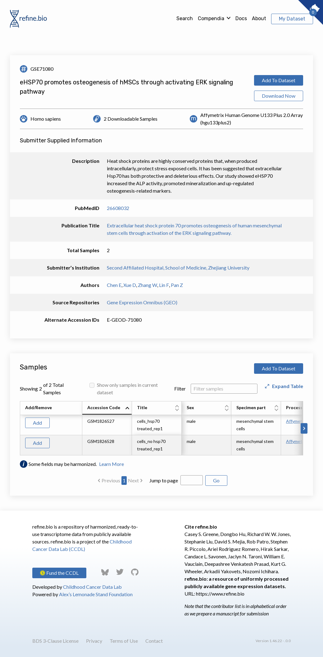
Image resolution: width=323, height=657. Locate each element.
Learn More (111, 464)
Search (184, 18)
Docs (241, 18)
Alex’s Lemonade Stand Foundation (96, 594)
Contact (154, 641)
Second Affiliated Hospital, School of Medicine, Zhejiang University (178, 267)
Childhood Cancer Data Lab (92, 587)
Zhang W (147, 285)
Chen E (114, 285)
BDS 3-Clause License (55, 641)
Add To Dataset (278, 80)
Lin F (164, 285)
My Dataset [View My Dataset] (292, 19)
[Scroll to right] (304, 428)
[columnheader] (107, 408)
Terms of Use (124, 641)
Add (37, 423)
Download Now (278, 96)
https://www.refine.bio (220, 594)
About (259, 18)
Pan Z (177, 285)
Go (216, 480)
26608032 (118, 208)
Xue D (129, 285)
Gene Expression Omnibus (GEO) (142, 302)
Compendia (211, 18)
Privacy (94, 641)
